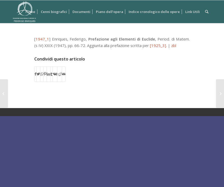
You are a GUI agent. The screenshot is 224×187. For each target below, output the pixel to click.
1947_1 (42, 39)
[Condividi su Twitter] (38, 74)
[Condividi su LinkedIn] (48, 74)
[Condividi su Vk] (55, 74)
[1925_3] (158, 45)
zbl (173, 45)
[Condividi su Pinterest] (45, 74)
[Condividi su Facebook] (35, 74)
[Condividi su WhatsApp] (41, 74)
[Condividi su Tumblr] (51, 74)
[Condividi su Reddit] (59, 74)
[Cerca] (206, 11)
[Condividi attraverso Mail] (63, 74)
